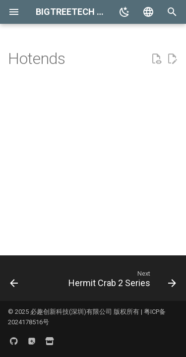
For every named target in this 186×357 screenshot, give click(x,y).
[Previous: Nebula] (14, 281)
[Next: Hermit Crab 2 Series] (121, 281)
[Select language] (148, 12)
